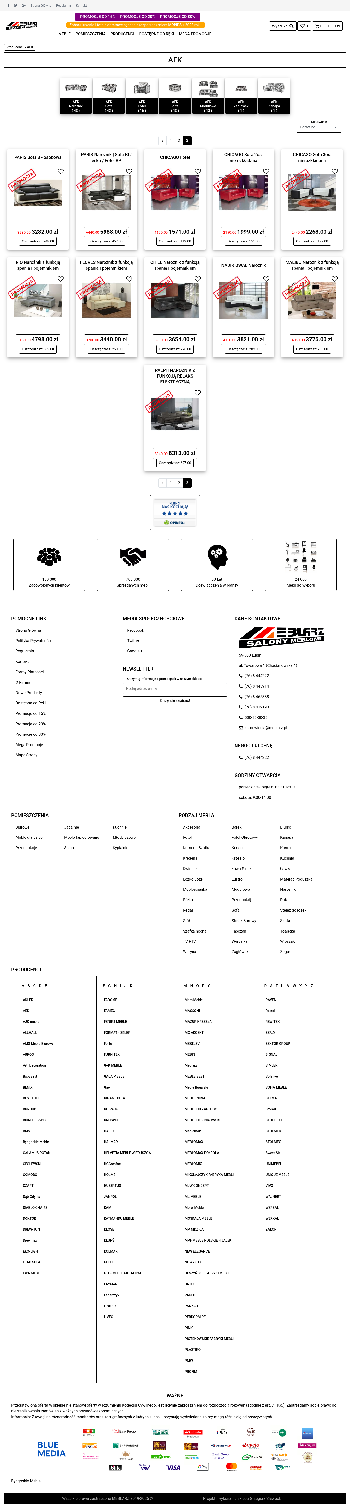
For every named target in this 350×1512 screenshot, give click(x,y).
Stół (186, 920)
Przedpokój (241, 900)
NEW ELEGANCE (197, 1251)
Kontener (288, 848)
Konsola (239, 848)
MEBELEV (192, 1043)
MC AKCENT (194, 1033)
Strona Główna (41, 5)
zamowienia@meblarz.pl (263, 728)
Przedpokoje (26, 848)
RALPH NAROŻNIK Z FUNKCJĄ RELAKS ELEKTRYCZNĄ (175, 375)
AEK (26, 1011)
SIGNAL (272, 1054)
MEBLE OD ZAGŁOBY (201, 1109)
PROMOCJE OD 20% (137, 16)
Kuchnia (287, 858)
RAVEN (271, 1000)
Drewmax (30, 1240)
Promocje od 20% (31, 724)
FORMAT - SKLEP (117, 1033)
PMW (189, 1361)
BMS (26, 1131)
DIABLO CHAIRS (35, 1208)
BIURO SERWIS (34, 1120)
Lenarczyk (112, 1295)
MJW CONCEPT (197, 1186)
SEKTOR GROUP (278, 1043)
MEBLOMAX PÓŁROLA (202, 1153)
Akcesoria (191, 827)
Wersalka (240, 941)
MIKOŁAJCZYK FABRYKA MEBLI (209, 1175)
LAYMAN (111, 1284)
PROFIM (191, 1372)
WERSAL (272, 1208)
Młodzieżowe (124, 837)
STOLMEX (273, 1142)
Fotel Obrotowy (245, 837)
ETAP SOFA (31, 1262)
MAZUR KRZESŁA (198, 1022)
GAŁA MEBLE (114, 1076)
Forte (108, 1043)
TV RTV (189, 941)
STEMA (271, 1098)
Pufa (284, 900)
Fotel (187, 837)
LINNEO (110, 1306)
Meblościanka (195, 889)
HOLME (109, 1175)
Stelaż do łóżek (293, 910)
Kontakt (81, 5)
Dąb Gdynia (31, 1197)
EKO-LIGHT (31, 1251)
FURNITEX (112, 1054)
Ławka (285, 868)
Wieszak (287, 941)
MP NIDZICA (194, 1229)
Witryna (189, 952)
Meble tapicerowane (81, 837)
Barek (237, 827)
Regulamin (63, 5)
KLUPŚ (109, 1240)
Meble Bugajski (196, 1087)
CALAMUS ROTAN (37, 1153)
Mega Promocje (29, 745)
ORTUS (190, 1284)
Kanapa (286, 837)
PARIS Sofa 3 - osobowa (37, 157)
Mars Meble (194, 1000)
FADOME (110, 1000)
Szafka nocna (194, 931)
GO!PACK (111, 1109)
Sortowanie (319, 122)
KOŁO (108, 1262)
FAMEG (109, 1011)
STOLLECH (274, 1120)
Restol (270, 1011)
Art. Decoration (34, 1065)
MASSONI (192, 1011)
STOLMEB (273, 1131)
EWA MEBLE (32, 1273)
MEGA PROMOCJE (195, 34)
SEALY (270, 1033)
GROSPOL (111, 1120)
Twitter (133, 641)
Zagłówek (240, 952)
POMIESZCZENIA (91, 34)
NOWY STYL (194, 1262)
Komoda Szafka (196, 848)
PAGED (190, 1295)
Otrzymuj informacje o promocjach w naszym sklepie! (164, 679)
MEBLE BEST (195, 1076)
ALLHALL (30, 1033)
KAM (107, 1208)
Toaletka (287, 931)
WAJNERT (273, 1197)
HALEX (109, 1131)
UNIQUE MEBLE (277, 1175)
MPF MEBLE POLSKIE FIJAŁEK (208, 1240)
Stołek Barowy (244, 920)
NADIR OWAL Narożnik (243, 265)
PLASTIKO (193, 1350)
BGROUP (29, 1109)
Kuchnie (120, 827)
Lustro (237, 879)
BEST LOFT (31, 1098)
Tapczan (239, 931)
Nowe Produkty (29, 693)
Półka (188, 900)
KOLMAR (111, 1251)
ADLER (28, 1000)
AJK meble (31, 1022)
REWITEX (273, 1022)
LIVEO (108, 1317)
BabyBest (30, 1076)
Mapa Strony (26, 755)
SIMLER (272, 1065)
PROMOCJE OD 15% (97, 16)
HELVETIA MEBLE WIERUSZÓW (127, 1153)
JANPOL (110, 1197)
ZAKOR (271, 1229)
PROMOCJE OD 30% (177, 16)
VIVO (269, 1186)
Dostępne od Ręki (31, 703)
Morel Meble (194, 1208)
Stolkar (271, 1109)
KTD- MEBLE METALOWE (123, 1273)
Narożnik (288, 889)
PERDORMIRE (195, 1317)
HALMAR (111, 1142)
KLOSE (109, 1229)
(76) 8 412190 (254, 707)
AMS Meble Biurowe (38, 1043)
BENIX (28, 1087)
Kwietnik (190, 868)
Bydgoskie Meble (36, 1142)
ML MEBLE (193, 1197)
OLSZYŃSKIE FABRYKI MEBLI (207, 1273)
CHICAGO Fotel (175, 157)
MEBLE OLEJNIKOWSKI (202, 1120)
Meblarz (191, 1065)
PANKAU (191, 1306)
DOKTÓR (29, 1218)
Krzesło (238, 858)
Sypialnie (120, 848)
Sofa (236, 910)
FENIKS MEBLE (115, 1022)
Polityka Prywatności (34, 641)
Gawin (109, 1087)
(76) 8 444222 (254, 676)
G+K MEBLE (113, 1065)
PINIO (189, 1328)
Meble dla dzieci (30, 837)
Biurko (285, 827)
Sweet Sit (273, 1153)
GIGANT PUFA (114, 1098)
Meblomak (193, 1131)
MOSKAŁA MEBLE (198, 1218)
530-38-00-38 (253, 717)
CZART (28, 1186)
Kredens (190, 858)
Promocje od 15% (31, 713)
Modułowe (241, 889)
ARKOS (28, 1054)
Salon (69, 848)
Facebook (135, 630)
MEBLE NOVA (195, 1098)
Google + (135, 651)
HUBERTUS (112, 1186)
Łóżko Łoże (193, 879)
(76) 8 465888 (254, 696)
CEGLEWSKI (32, 1164)
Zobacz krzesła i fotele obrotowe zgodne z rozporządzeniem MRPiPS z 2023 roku (136, 25)
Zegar (285, 952)
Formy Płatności (30, 672)
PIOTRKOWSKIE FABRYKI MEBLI (209, 1339)
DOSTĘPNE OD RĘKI (156, 34)
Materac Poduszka (296, 879)
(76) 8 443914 (254, 686)
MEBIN (190, 1054)
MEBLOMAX (194, 1142)
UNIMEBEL (274, 1164)
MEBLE (64, 34)
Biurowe (23, 827)
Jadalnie (71, 827)
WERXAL (272, 1218)
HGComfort (113, 1164)
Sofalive (272, 1076)
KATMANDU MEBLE (119, 1218)
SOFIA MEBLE (276, 1087)
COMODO (30, 1175)
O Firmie (23, 682)
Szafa (285, 920)
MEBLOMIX (193, 1164)
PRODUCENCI (122, 34)
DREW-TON (31, 1229)
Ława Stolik (242, 868)
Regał (188, 910)
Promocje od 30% (31, 734)
